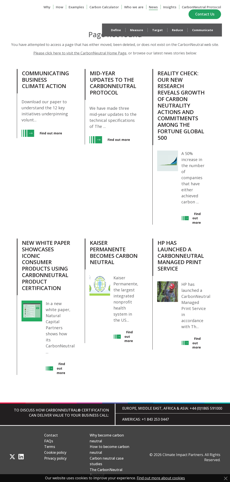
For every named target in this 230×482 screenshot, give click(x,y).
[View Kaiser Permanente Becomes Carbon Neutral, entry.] (112, 307)
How (59, 7)
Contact (51, 435)
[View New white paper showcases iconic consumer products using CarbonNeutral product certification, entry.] (44, 307)
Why (46, 7)
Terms (49, 446)
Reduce (177, 30)
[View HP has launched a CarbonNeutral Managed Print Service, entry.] (179, 307)
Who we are (133, 7)
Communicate (202, 30)
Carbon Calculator (104, 7)
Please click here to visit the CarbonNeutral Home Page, (80, 53)
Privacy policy (55, 458)
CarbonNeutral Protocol (201, 7)
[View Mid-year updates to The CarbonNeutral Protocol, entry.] (112, 147)
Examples (76, 7)
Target (157, 30)
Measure (136, 30)
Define (116, 30)
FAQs (48, 441)
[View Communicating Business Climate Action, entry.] (44, 147)
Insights (169, 7)
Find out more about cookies (161, 478)
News (153, 7)
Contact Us (205, 14)
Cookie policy (55, 452)
